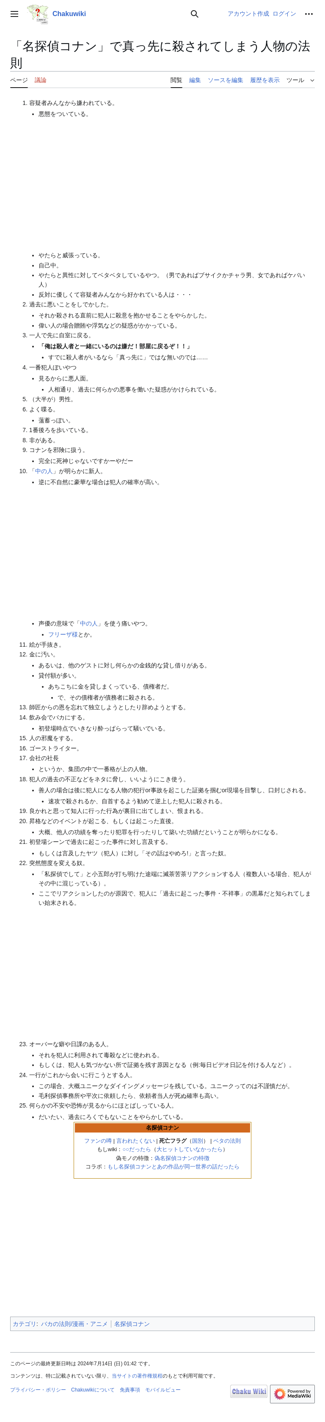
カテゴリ (24, 1323)
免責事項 (130, 1390)
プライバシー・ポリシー (38, 1390)
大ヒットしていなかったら (190, 1149)
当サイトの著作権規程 (137, 1376)
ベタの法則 (227, 1141)
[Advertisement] (177, 184)
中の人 (44, 471)
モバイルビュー (163, 1390)
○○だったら (136, 1149)
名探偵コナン (132, 1323)
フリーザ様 (63, 634)
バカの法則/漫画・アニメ (74, 1323)
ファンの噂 (98, 1141)
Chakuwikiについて (93, 1390)
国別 (197, 1141)
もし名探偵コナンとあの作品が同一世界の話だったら (173, 1166)
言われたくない (135, 1141)
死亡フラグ (173, 1141)
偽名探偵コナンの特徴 (181, 1158)
